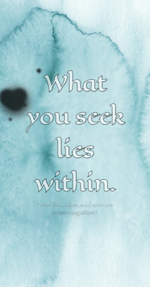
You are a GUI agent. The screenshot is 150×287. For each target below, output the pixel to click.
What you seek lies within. (75, 133)
